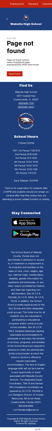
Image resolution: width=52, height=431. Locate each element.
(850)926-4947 (26, 107)
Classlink (47, 3)
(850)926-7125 (26, 103)
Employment (17, 3)
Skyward (33, 3)
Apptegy (32, 423)
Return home (14, 74)
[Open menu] (7, 19)
